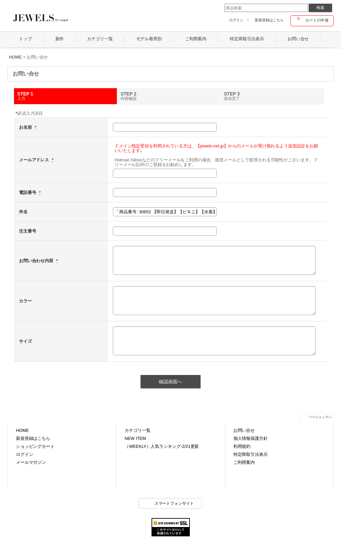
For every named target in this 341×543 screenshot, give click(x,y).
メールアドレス (34, 159)
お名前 (26, 127)
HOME (22, 430)
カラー (25, 300)
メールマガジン (31, 462)
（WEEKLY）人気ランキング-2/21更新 (162, 446)
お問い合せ (244, 430)
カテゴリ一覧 (137, 430)
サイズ (25, 341)
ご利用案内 (244, 462)
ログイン (236, 20)
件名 (23, 211)
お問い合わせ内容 (36, 260)
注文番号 (27, 231)
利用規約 (241, 446)
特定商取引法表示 (250, 454)
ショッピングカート (35, 446)
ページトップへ (320, 417)
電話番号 (28, 192)
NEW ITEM (135, 438)
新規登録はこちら (269, 20)
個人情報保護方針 (250, 438)
